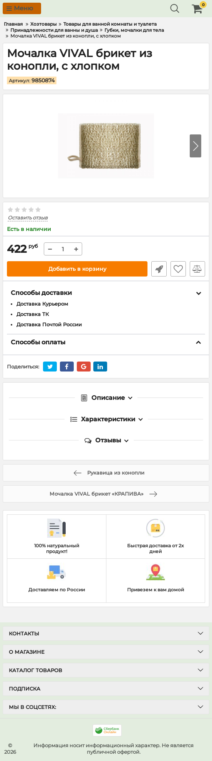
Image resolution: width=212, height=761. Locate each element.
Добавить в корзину (77, 268)
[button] (195, 145)
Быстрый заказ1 (159, 269)
